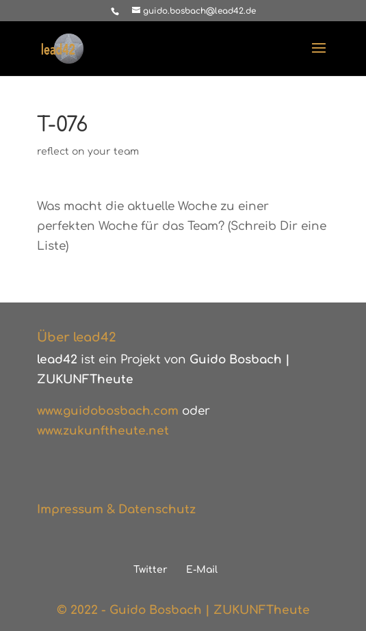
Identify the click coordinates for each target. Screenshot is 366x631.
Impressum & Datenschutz (116, 509)
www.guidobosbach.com (108, 410)
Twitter (150, 570)
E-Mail (202, 570)
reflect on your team (88, 151)
